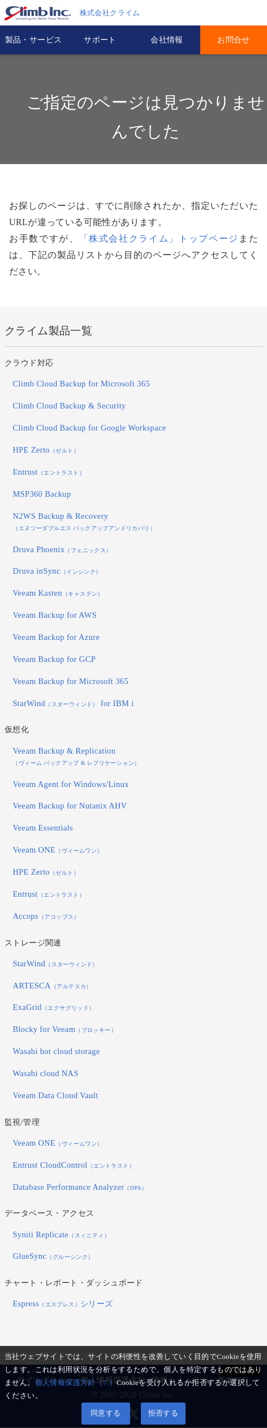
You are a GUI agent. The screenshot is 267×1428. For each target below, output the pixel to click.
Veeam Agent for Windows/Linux (70, 784)
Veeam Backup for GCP (54, 659)
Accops (45, 916)
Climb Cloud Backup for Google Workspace (89, 428)
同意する (106, 1413)
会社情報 (166, 40)
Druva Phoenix (61, 549)
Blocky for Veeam (64, 1029)
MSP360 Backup (41, 494)
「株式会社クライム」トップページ (159, 239)
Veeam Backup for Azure (56, 637)
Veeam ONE (57, 850)
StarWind (55, 964)
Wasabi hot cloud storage (56, 1051)
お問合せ (233, 40)
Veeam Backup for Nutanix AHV (69, 806)
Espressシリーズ (62, 1304)
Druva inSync (56, 572)
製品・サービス (33, 40)
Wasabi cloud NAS (45, 1073)
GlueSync (52, 1257)
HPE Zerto (45, 450)
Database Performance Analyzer (79, 1187)
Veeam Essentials (42, 828)
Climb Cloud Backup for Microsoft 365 (81, 384)
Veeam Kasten (57, 593)
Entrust (48, 472)
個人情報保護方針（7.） (76, 1383)
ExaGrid (53, 1008)
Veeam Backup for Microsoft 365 (70, 681)
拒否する (163, 1413)
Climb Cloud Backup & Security (69, 406)
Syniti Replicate (61, 1235)
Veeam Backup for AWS (54, 615)
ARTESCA (52, 986)
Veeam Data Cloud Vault (55, 1095)
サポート (100, 40)
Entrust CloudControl (73, 1165)
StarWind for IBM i (73, 703)
